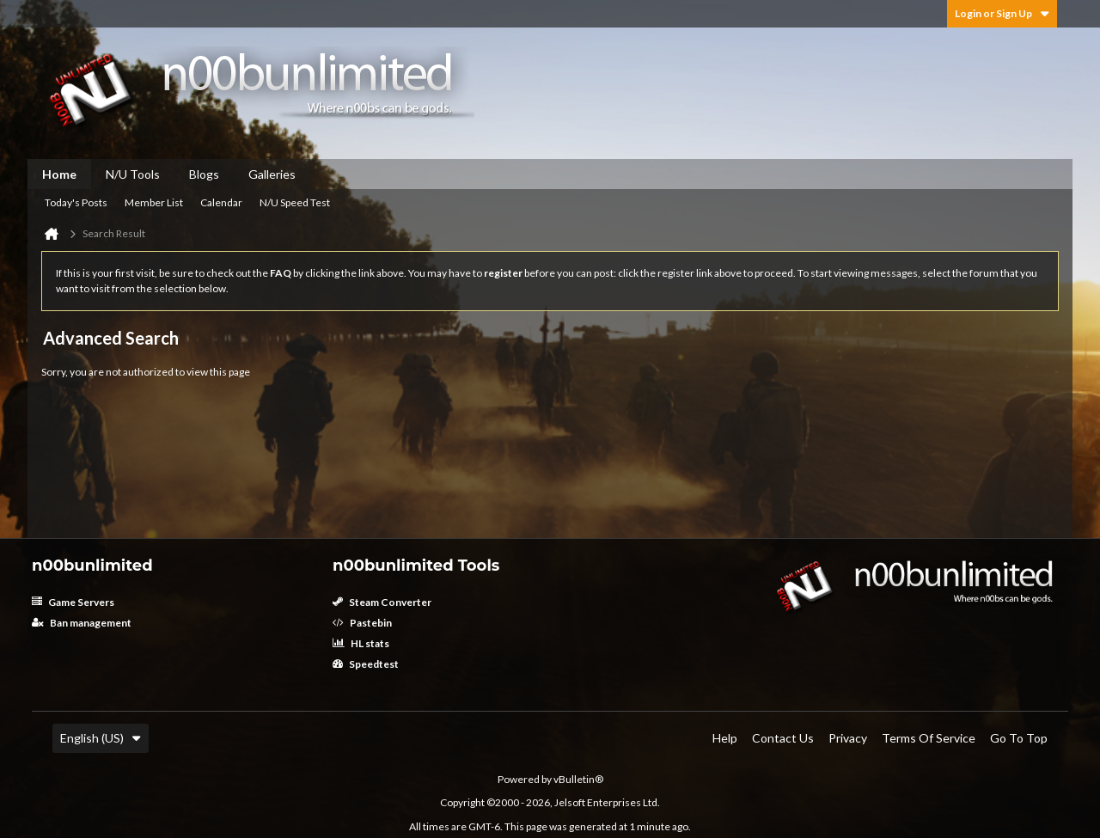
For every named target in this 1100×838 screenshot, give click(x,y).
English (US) (100, 738)
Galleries (272, 174)
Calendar (221, 202)
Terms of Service (928, 738)
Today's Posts (76, 202)
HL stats (361, 643)
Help (724, 738)
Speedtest (366, 664)
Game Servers (73, 602)
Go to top (1019, 738)
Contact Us (783, 738)
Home (59, 174)
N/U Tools (133, 174)
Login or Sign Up (1002, 13)
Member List (154, 202)
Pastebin (362, 622)
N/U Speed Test (295, 202)
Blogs (204, 174)
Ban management (81, 622)
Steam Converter (382, 602)
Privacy (847, 738)
